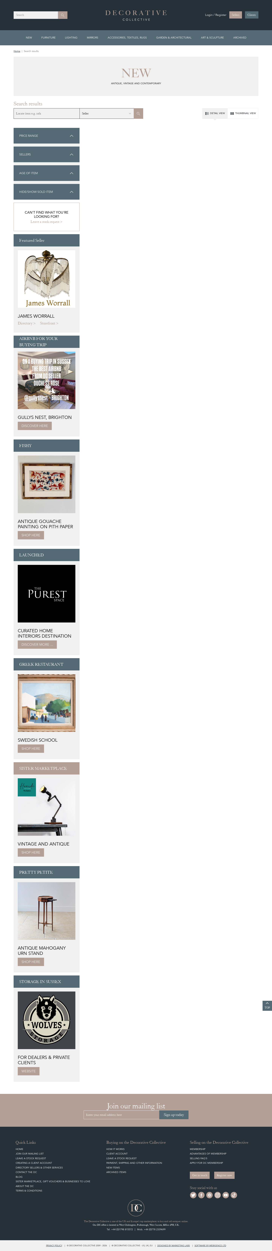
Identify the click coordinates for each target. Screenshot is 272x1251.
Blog (19, 1176)
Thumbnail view (243, 113)
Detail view (215, 113)
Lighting (71, 37)
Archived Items (116, 1172)
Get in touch (199, 1175)
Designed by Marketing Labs (173, 1245)
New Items (113, 1167)
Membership (197, 1149)
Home (17, 51)
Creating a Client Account (34, 1163)
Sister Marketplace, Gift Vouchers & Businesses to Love (53, 1181)
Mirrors (92, 37)
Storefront (47, 323)
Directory (25, 323)
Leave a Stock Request (31, 1158)
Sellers (236, 15)
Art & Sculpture (212, 37)
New (29, 37)
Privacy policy (54, 1245)
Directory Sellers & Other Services (39, 1167)
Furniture (48, 37)
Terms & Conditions (29, 1190)
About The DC (25, 1186)
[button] (47, 136)
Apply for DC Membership (206, 1163)
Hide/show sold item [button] (46, 192)
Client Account (117, 1153)
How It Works (115, 1149)
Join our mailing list (30, 1153)
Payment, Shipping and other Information (134, 1163)
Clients (251, 15)
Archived (239, 37)
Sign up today (174, 1114)
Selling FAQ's (198, 1158)
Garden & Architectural (174, 37)
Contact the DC (26, 1172)
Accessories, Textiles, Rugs (127, 37)
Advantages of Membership (208, 1153)
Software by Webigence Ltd (210, 1245)
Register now (224, 1175)
